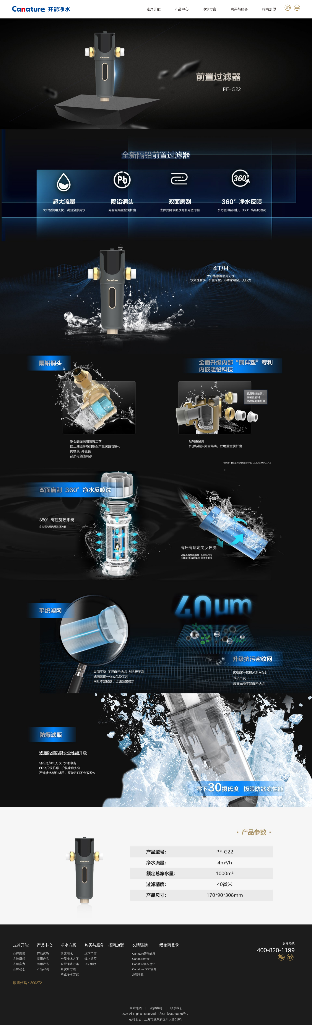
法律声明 (156, 1008)
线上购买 (90, 958)
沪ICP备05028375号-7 (173, 1013)
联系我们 (176, 1008)
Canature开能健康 (143, 953)
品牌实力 (19, 964)
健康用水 (67, 953)
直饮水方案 (68, 969)
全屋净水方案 (70, 958)
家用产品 (43, 958)
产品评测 (43, 969)
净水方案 (209, 9)
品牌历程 (19, 958)
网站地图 (136, 1008)
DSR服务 (90, 964)
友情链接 (140, 945)
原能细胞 (137, 974)
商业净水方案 (70, 974)
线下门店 (90, 953)
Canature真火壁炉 (143, 964)
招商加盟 (269, 9)
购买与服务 (239, 9)
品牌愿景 (19, 953)
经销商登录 (169, 945)
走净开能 (154, 9)
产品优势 (43, 953)
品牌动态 (19, 969)
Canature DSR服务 (144, 969)
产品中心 (181, 9)
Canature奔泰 (141, 958)
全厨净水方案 (70, 964)
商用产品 (43, 964)
